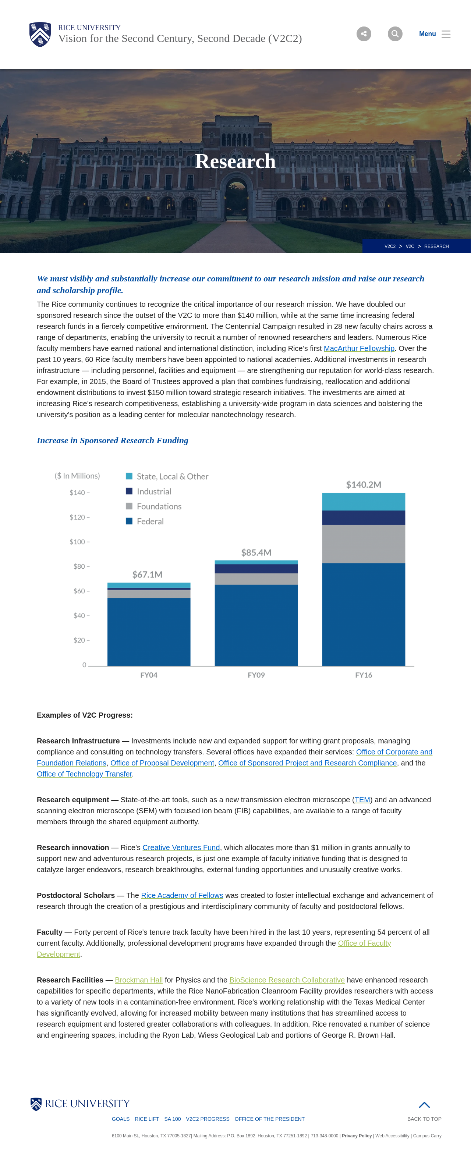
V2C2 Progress (208, 1119)
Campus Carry (427, 1135)
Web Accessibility (392, 1135)
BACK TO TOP (424, 1119)
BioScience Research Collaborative (287, 980)
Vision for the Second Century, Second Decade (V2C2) (180, 38)
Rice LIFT (147, 1119)
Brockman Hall (139, 980)
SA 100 (172, 1119)
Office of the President (270, 1119)
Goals (121, 1119)
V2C (410, 246)
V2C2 (390, 246)
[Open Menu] (430, 34)
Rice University (89, 27)
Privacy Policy (357, 1135)
